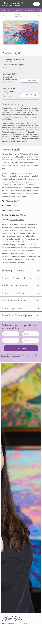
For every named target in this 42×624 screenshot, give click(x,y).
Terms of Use (5, 356)
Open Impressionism (16, 224)
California (20, 220)
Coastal (13, 220)
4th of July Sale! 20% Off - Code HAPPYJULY (21, 10)
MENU (36, 4)
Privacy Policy (16, 356)
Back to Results (18, 15)
